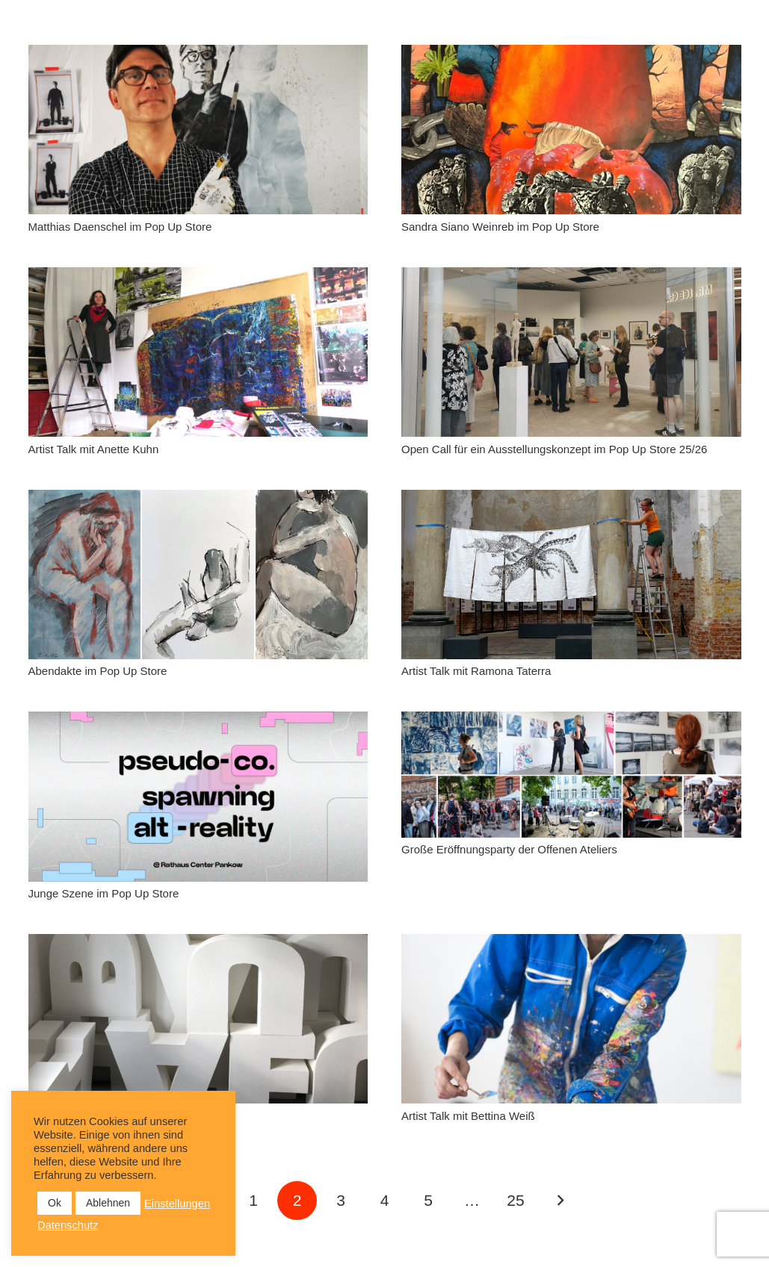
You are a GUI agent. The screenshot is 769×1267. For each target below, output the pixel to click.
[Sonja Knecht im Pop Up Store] (198, 1018)
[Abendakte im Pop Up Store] (198, 574)
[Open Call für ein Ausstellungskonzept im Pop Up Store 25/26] (571, 352)
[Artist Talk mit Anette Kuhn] (198, 352)
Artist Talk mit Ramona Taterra (476, 670)
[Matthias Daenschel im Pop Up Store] (198, 129)
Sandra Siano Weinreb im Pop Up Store (500, 226)
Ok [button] (54, 1203)
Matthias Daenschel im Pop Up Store (120, 226)
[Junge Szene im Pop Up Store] (198, 796)
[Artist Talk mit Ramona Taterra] (571, 574)
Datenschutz (67, 1225)
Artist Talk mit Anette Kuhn (93, 449)
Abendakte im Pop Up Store (97, 670)
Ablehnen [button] (108, 1203)
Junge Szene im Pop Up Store (103, 893)
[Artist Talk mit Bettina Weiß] (571, 1018)
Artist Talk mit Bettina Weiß (468, 1115)
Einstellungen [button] (177, 1204)
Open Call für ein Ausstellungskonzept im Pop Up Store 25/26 (554, 449)
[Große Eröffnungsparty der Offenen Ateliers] (571, 774)
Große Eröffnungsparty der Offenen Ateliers (509, 849)
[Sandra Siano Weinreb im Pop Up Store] (571, 129)
